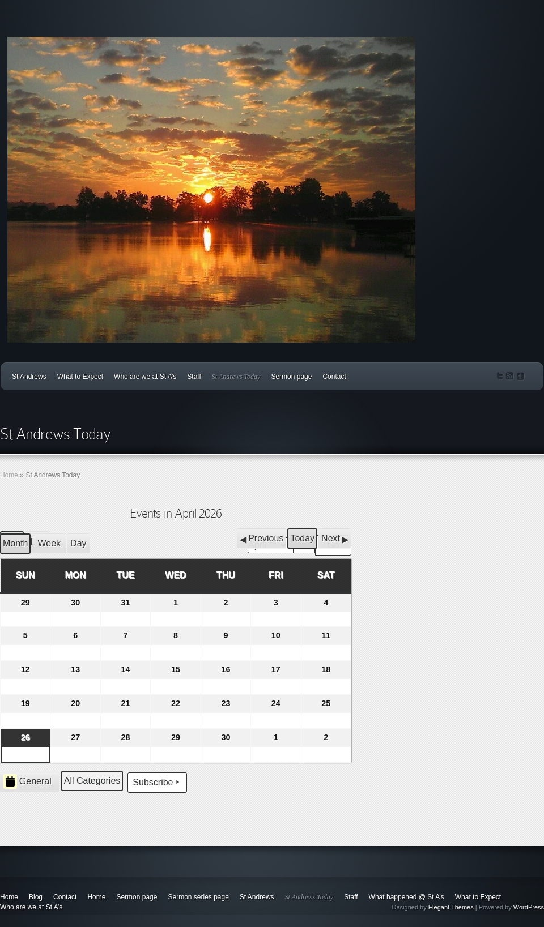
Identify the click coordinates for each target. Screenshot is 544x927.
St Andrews (29, 377)
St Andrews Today (236, 377)
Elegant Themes (451, 907)
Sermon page (291, 377)
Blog (35, 897)
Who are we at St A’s (145, 377)
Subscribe (157, 782)
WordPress (528, 907)
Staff (194, 377)
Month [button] (15, 543)
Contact (334, 377)
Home (9, 475)
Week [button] (49, 543)
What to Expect (80, 377)
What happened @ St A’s (406, 897)
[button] (261, 538)
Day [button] (78, 543)
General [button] (27, 781)
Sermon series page (198, 897)
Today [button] (302, 538)
